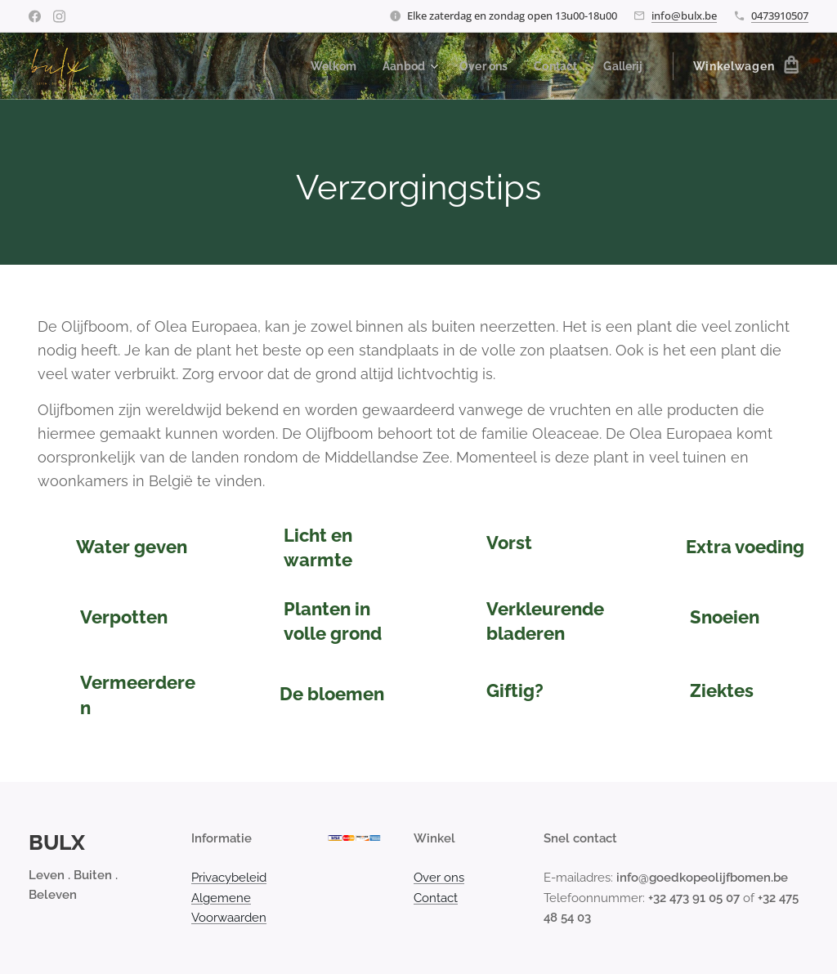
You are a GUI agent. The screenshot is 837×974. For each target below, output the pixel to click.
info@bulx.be (684, 15)
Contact (436, 898)
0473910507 (779, 15)
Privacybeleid (228, 877)
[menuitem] (323, 66)
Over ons (439, 877)
